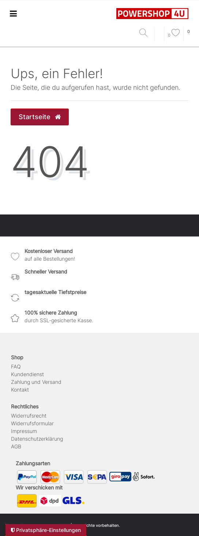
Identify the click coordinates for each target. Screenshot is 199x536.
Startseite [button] (40, 117)
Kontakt (20, 389)
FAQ (16, 366)
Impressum (24, 431)
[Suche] (145, 33)
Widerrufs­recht (28, 415)
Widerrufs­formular (32, 423)
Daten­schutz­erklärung (37, 439)
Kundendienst (27, 374)
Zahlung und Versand (36, 382)
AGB (16, 446)
